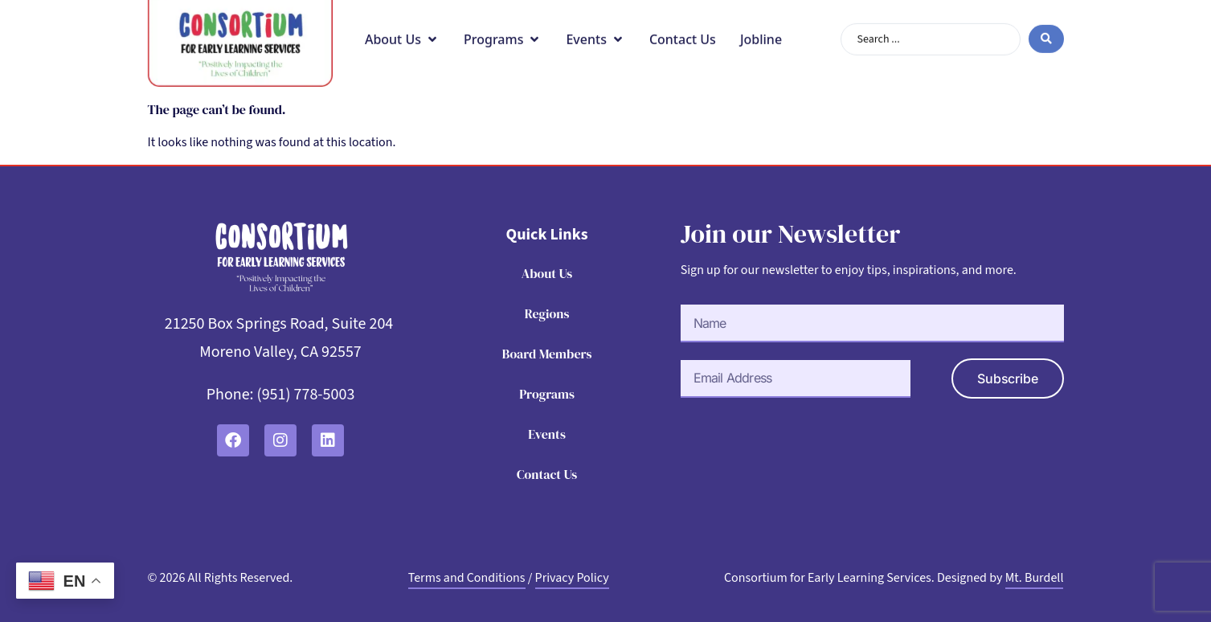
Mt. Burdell (1034, 578)
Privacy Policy (572, 578)
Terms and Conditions (467, 578)
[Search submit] (1046, 28)
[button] (402, 27)
